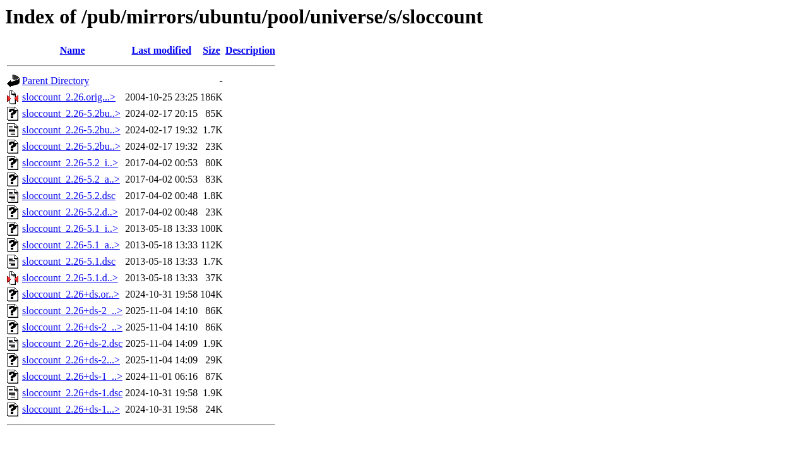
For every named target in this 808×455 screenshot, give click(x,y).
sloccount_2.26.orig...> (69, 97)
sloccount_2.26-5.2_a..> (71, 179)
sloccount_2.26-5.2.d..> (70, 212)
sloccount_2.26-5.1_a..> (71, 245)
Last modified (161, 50)
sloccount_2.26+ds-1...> (71, 409)
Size (211, 50)
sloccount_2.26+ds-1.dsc (72, 392)
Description (250, 50)
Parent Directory (55, 80)
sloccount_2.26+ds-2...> (71, 360)
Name (72, 50)
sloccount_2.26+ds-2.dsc (72, 343)
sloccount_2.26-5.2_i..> (70, 162)
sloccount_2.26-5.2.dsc (69, 195)
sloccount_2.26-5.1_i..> (70, 228)
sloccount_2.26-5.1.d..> (70, 277)
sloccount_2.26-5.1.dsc (69, 261)
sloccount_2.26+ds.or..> (70, 294)
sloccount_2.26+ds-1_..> (72, 376)
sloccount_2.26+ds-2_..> (72, 310)
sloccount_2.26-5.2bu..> (71, 113)
